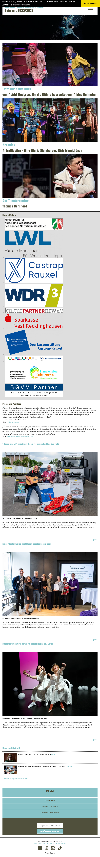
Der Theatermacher (13, 422)
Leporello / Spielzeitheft (50, 807)
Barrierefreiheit (61, 843)
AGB (44, 843)
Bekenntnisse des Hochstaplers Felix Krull (20, 436)
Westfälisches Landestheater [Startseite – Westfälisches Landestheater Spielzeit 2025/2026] (25, 7)
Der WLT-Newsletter (50, 821)
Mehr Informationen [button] (21, 5)
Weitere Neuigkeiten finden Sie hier (15, 779)
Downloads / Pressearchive (50, 813)
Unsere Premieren (50, 800)
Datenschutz (51, 843)
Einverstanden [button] (90, 3)
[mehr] (95, 540)
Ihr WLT (50, 790)
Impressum (37, 843)
